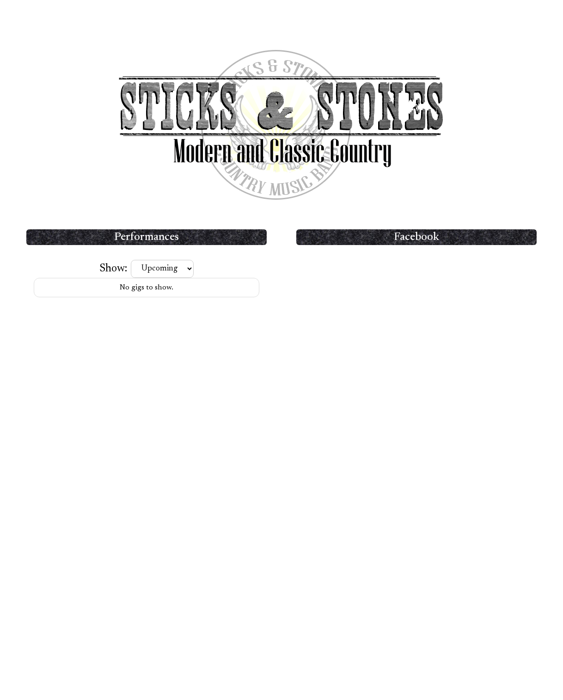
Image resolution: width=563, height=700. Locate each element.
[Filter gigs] (162, 269)
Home (218, 15)
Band (247, 15)
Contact (341, 15)
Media (307, 15)
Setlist (276, 15)
